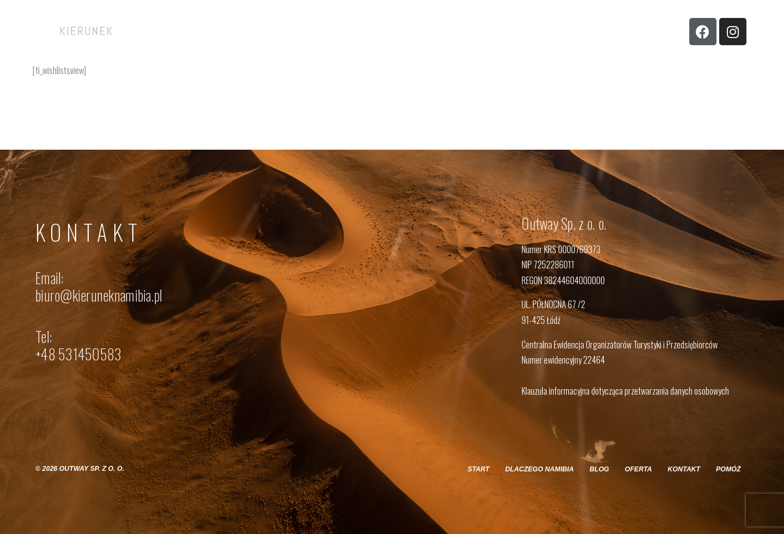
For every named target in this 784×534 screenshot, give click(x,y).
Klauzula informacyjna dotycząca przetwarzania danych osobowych (625, 390)
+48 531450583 (78, 354)
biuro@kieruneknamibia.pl (98, 295)
